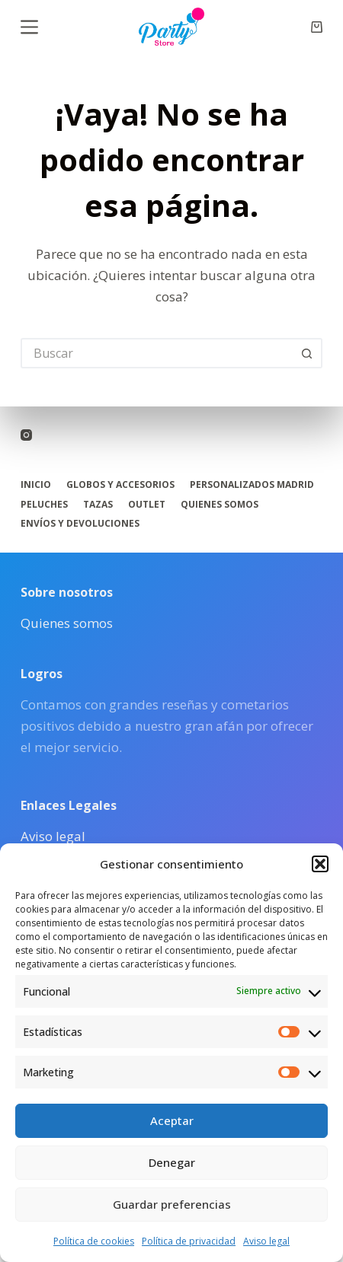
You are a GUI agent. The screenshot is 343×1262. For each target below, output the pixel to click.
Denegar (172, 1162)
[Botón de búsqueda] (307, 353)
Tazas (98, 505)
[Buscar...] (156, 353)
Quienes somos (219, 505)
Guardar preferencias (172, 1204)
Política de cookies (93, 1241)
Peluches (44, 505)
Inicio (36, 485)
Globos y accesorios (120, 485)
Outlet (146, 505)
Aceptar (172, 1120)
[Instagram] (26, 435)
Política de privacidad (189, 1241)
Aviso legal (266, 1241)
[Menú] (29, 27)
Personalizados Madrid (252, 485)
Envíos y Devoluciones (80, 524)
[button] (320, 864)
